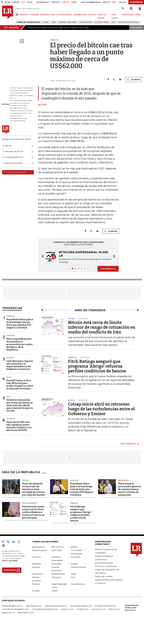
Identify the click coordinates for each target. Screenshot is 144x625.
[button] (42, 256)
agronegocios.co (34, 605)
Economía (75, 557)
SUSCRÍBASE (136, 2)
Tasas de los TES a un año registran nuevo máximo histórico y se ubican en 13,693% (19, 426)
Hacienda (10, 316)
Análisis (74, 546)
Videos (54, 590)
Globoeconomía (78, 567)
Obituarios (56, 577)
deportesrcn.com (26, 612)
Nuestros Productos (104, 556)
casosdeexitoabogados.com (15, 609)
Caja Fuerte (56, 550)
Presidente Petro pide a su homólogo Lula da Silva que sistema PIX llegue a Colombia (19, 323)
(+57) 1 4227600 (9, 560)
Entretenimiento (30, 503)
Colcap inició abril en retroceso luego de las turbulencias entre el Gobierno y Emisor (101, 409)
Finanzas (74, 503)
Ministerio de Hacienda (128, 22)
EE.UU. (8, 377)
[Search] (123, 8)
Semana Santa (85, 22)
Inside (73, 573)
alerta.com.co (8, 612)
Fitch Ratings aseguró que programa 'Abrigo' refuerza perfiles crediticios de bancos (97, 366)
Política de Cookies (104, 576)
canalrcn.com (67, 609)
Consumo (36, 557)
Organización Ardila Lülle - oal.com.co (131, 607)
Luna (53, 22)
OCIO (53, 15)
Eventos (74, 563)
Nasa (46, 22)
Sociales (36, 590)
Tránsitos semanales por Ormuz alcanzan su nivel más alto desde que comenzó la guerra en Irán (19, 405)
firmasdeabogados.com (81, 605)
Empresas (36, 563)
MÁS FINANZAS (128, 444)
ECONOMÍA (34, 15)
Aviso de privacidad (104, 562)
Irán (113, 22)
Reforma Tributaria (67, 22)
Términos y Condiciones (106, 566)
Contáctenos (101, 559)
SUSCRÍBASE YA (108, 269)
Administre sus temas (14, 172)
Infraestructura (58, 573)
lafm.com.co (114, 609)
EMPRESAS (44, 15)
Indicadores (37, 573)
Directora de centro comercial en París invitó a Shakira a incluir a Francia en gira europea (33, 512)
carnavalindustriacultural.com (44, 609)
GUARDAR (133, 79)
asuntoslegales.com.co (12, 605)
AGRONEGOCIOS (80, 15)
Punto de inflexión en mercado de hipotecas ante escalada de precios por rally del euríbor (33, 489)
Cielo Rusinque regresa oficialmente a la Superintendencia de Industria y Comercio (19, 365)
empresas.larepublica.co (56, 605)
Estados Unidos (102, 22)
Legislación (123, 480)
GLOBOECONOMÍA (64, 15)
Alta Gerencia (57, 546)
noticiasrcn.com (98, 609)
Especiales (56, 563)
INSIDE (138, 15)
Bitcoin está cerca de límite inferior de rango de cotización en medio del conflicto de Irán (101, 327)
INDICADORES (128, 15)
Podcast (36, 584)
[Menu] (17, 14)
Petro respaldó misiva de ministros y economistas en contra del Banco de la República (19, 344)
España (25, 480)
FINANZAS (24, 15)
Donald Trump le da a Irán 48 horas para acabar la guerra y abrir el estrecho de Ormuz (19, 384)
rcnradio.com (82, 609)
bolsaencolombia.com (105, 605)
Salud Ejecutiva (78, 584)
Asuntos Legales (39, 550)
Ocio (73, 577)
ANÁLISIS (92, 15)
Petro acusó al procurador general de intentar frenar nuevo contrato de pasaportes (129, 489)
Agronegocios (38, 546)
